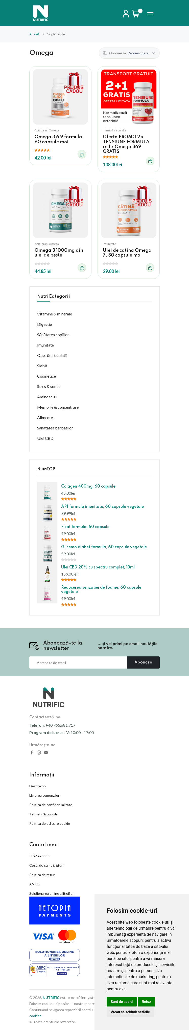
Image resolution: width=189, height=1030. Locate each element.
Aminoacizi (47, 396)
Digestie (44, 324)
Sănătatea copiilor (53, 334)
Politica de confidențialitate (50, 805)
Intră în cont (39, 856)
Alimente (45, 417)
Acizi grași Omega (47, 130)
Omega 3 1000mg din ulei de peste (59, 253)
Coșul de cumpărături (46, 865)
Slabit (42, 365)
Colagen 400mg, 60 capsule (88, 487)
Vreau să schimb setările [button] (130, 1012)
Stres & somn (48, 386)
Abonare (143, 662)
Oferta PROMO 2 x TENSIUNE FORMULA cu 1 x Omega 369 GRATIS (126, 144)
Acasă (34, 34)
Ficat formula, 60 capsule (85, 527)
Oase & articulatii (52, 355)
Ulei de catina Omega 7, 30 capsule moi (127, 253)
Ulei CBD (45, 438)
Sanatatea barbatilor (55, 427)
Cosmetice (46, 376)
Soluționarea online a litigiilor (51, 893)
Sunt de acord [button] (122, 1002)
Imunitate (109, 244)
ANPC (34, 884)
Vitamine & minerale (54, 313)
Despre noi (37, 786)
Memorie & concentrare (58, 407)
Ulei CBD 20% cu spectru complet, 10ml (98, 567)
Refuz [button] (146, 1002)
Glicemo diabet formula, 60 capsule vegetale (104, 547)
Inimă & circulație (114, 130)
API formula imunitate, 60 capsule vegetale (102, 507)
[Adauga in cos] (82, 154)
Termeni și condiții (43, 814)
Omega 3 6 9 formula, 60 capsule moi (59, 139)
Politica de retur (42, 875)
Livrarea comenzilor (44, 795)
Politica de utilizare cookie (49, 823)
